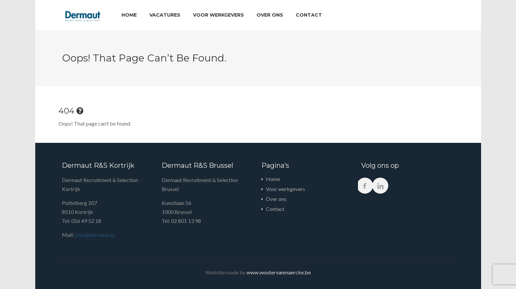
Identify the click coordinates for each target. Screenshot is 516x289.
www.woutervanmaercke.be (279, 272)
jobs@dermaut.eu (94, 235)
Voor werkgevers (218, 15)
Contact (309, 15)
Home (129, 15)
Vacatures (164, 15)
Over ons (270, 15)
